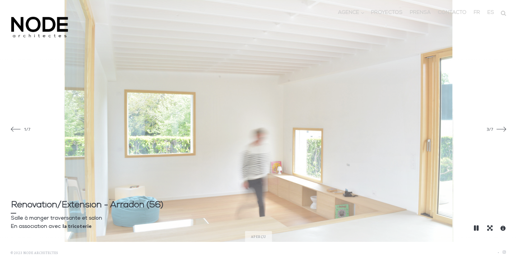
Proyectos (386, 12)
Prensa (420, 12)
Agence (348, 12)
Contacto (452, 12)
